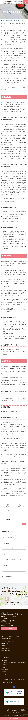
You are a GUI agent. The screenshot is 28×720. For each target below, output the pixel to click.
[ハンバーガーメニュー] (2, 2)
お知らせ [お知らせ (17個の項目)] (6, 559)
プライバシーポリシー (20, 682)
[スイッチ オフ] (21, 2)
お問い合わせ (9, 628)
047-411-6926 (15, 602)
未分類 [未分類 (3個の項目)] (21, 559)
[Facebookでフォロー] (14, 687)
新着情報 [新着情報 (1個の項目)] (14, 559)
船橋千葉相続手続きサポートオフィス (16, 715)
